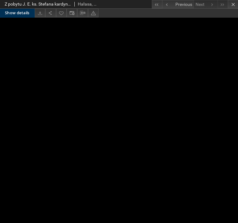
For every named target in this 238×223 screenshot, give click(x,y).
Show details (17, 12)
